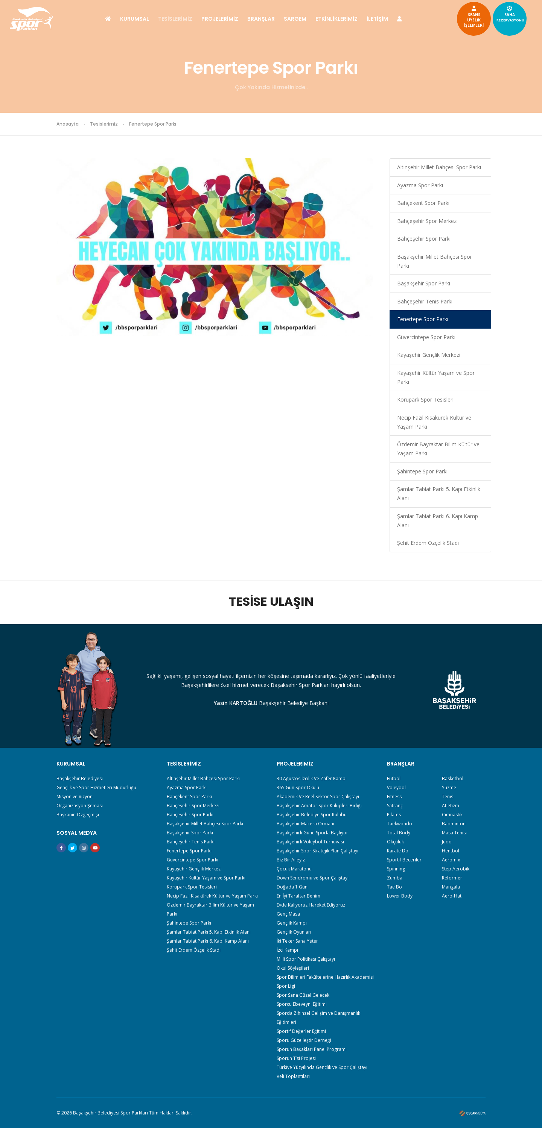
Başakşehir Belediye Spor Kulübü (312, 814)
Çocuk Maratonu (294, 869)
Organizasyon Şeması (79, 805)
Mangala (451, 887)
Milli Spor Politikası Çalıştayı (306, 959)
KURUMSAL (134, 19)
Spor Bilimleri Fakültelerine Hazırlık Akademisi (325, 977)
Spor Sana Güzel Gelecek (303, 995)
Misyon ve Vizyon (74, 796)
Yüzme (449, 787)
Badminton (454, 823)
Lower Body (400, 896)
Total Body (398, 832)
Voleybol (396, 787)
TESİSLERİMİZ (175, 19)
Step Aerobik (455, 869)
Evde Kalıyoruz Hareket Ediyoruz (311, 905)
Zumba (394, 878)
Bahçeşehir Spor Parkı (424, 238)
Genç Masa (288, 914)
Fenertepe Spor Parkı (422, 319)
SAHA (484, 14)
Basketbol (452, 778)
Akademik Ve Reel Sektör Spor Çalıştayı (318, 796)
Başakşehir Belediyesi (79, 778)
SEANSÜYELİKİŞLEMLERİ (447, 16)
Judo (447, 841)
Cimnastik (452, 814)
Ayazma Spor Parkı (420, 185)
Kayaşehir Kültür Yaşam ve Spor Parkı (436, 377)
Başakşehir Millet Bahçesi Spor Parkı (434, 261)
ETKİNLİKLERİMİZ (336, 19)
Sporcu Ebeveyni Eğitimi (302, 1004)
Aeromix (451, 860)
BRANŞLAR (261, 19)
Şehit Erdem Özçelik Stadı (428, 542)
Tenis (447, 796)
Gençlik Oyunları (294, 932)
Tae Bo (394, 887)
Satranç (395, 805)
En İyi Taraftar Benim (298, 896)
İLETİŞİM (377, 19)
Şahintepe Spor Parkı (422, 471)
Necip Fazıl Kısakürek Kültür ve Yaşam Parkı (434, 422)
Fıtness (394, 796)
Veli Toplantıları (293, 1076)
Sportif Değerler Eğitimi (301, 1031)
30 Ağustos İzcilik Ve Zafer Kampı (312, 778)
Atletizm (450, 805)
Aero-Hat (451, 896)
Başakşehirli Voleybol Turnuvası (310, 841)
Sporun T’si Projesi (296, 1058)
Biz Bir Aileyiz (291, 860)
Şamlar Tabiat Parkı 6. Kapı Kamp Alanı (437, 520)
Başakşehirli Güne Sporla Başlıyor (312, 832)
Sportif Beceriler (404, 860)
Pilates (394, 814)
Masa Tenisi (454, 832)
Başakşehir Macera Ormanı (305, 823)
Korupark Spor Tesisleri (425, 399)
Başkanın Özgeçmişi (77, 814)
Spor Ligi (286, 986)
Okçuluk (395, 841)
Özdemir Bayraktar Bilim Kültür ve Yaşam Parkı (438, 449)
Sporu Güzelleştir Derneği (304, 1040)
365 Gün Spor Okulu (298, 787)
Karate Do (397, 851)
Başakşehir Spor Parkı (423, 283)
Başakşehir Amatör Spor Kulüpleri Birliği (319, 805)
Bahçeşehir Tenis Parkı (424, 301)
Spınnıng (396, 869)
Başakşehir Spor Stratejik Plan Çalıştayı (317, 851)
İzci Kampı (287, 950)
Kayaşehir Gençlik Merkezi (428, 354)
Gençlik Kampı (292, 923)
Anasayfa (67, 124)
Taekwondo (399, 823)
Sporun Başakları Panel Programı (312, 1049)
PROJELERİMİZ (219, 19)
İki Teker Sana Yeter (297, 941)
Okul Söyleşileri (293, 968)
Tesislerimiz (104, 124)
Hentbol (450, 851)
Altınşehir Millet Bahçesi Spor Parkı (439, 167)
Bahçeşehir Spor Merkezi (427, 220)
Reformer (452, 878)
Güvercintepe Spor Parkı (426, 337)
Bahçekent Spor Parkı (423, 202)
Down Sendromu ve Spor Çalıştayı (313, 878)
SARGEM (295, 19)
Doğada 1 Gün (292, 887)
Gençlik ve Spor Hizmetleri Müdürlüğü (96, 787)
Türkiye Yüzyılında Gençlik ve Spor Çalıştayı (322, 1067)
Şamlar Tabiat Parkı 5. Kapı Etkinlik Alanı (438, 493)
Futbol (393, 778)
